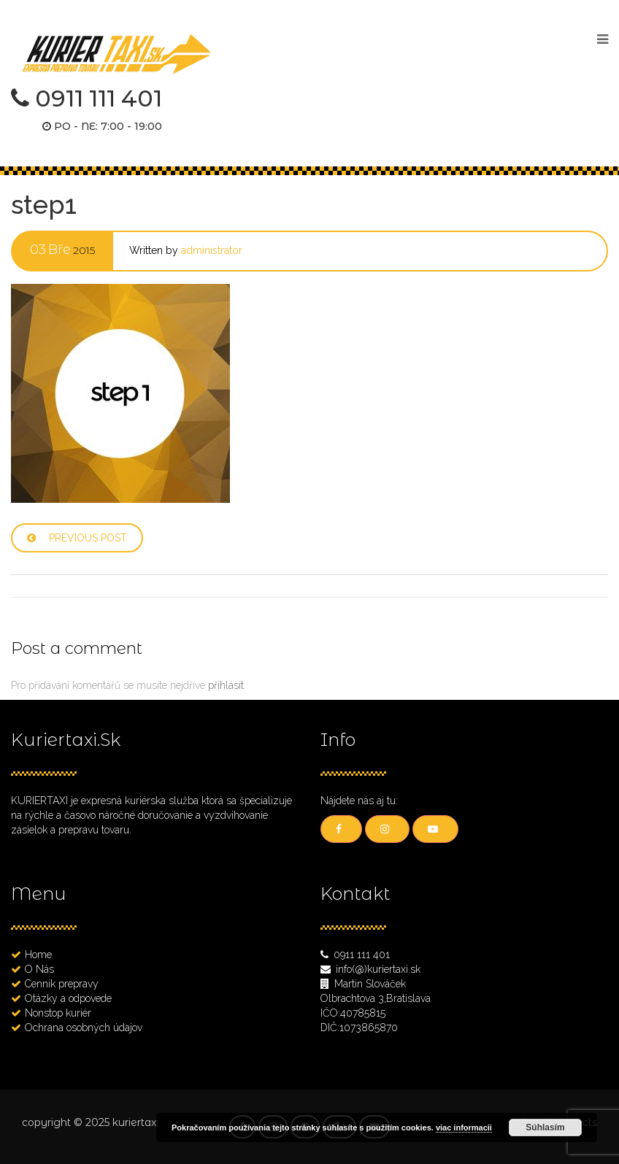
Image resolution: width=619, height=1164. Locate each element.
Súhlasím (545, 1127)
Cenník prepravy (62, 984)
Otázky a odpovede (68, 998)
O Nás (39, 969)
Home (38, 954)
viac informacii (464, 1127)
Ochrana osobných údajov (83, 1027)
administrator (211, 250)
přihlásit (226, 685)
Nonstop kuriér (58, 1013)
